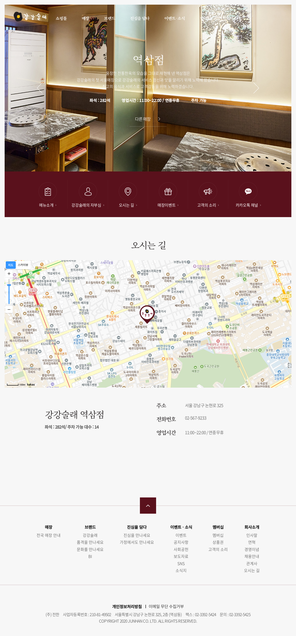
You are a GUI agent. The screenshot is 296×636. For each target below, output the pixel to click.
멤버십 (205, 18)
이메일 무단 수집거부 (166, 606)
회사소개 (233, 18)
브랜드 (109, 18)
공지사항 (181, 542)
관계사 (251, 563)
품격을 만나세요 (90, 542)
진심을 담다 (139, 18)
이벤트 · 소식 (174, 18)
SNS (181, 563)
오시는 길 (252, 570)
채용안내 (251, 556)
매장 (85, 18)
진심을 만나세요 (136, 535)
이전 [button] (40, 88)
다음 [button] (256, 88)
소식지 (181, 570)
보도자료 (181, 556)
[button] (239, 163)
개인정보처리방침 (127, 606)
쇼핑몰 (61, 18)
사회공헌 (181, 549)
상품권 (218, 542)
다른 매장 (143, 119)
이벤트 (181, 535)
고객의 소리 (218, 549)
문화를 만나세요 (90, 549)
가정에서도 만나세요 (137, 542)
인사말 (251, 535)
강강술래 (28, 18)
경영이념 (251, 549)
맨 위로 (148, 505)
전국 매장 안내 (49, 535)
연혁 (252, 542)
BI (90, 556)
